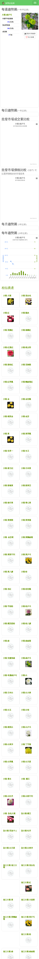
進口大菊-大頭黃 (28, 900)
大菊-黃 (6, 434)
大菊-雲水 (7, 779)
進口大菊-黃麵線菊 (10, 918)
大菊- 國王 (25, 779)
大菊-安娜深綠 (9, 658)
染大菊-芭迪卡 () (10, 831)
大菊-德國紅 (26, 330)
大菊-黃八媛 (8, 572)
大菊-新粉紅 (8, 365)
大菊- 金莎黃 (8, 537)
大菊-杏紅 (7, 589)
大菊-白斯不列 (27, 796)
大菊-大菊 (7, 296)
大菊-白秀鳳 (8, 762)
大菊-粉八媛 (26, 623)
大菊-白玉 (7, 710)
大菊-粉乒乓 (26, 606)
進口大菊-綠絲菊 (28, 951)
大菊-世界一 (8, 451)
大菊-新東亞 (26, 485)
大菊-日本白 (8, 693)
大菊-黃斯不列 (9, 554)
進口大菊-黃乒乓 (28, 917)
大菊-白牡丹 (8, 796)
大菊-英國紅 (8, 330)
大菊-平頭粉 (8, 606)
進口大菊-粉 (26, 934)
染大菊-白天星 (9, 848)
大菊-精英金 (8, 416)
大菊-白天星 (26, 762)
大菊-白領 (25, 710)
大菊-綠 (6, 641)
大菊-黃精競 (8, 520)
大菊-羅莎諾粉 (9, 623)
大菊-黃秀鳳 (26, 434)
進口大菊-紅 (26, 882)
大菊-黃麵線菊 (27, 537)
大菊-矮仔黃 (8, 503)
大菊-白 (24, 675)
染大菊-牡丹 (26, 831)
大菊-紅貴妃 (8, 347)
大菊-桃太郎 (26, 347)
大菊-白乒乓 (26, 727)
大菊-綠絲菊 (26, 641)
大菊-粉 (24, 572)
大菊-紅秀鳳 (8, 382)
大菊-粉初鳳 (26, 589)
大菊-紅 (6, 313)
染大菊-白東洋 (27, 848)
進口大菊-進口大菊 (10, 866)
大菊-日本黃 (26, 468)
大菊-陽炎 (25, 313)
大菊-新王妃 (8, 468)
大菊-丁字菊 (26, 744)
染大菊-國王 (26, 813)
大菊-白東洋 (8, 744)
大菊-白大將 (26, 693)
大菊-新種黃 (8, 485)
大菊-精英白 (8, 727)
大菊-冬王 (25, 451)
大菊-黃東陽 (26, 520)
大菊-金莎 (25, 416)
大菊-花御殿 (26, 365)
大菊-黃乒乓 (26, 554)
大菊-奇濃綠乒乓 (10, 675)
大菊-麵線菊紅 (27, 382)
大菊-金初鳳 (26, 399)
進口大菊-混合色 (28, 865)
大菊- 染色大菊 (9, 813)
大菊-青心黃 (26, 503)
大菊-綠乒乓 (26, 658)
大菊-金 (6, 399)
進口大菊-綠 (8, 951)
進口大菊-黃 (8, 900)
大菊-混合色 (26, 296)
